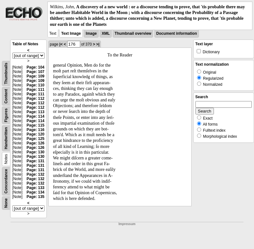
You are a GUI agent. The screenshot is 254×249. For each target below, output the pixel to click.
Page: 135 (35, 196)
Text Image (71, 33)
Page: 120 (35, 134)
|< (61, 44)
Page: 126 (35, 143)
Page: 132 (35, 174)
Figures (6, 115)
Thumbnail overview (133, 33)
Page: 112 (35, 98)
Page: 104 (35, 67)
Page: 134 (35, 192)
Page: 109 (35, 76)
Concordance (6, 181)
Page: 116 (35, 130)
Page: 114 (35, 116)
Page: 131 (35, 161)
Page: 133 (35, 188)
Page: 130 (35, 152)
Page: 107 (35, 72)
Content (6, 96)
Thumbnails (6, 73)
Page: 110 (35, 85)
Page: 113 (35, 112)
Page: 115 (35, 125)
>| (97, 44)
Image (91, 33)
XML (105, 33)
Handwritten (6, 138)
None (6, 203)
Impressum (126, 224)
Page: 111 (35, 89)
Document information (176, 33)
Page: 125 (35, 138)
